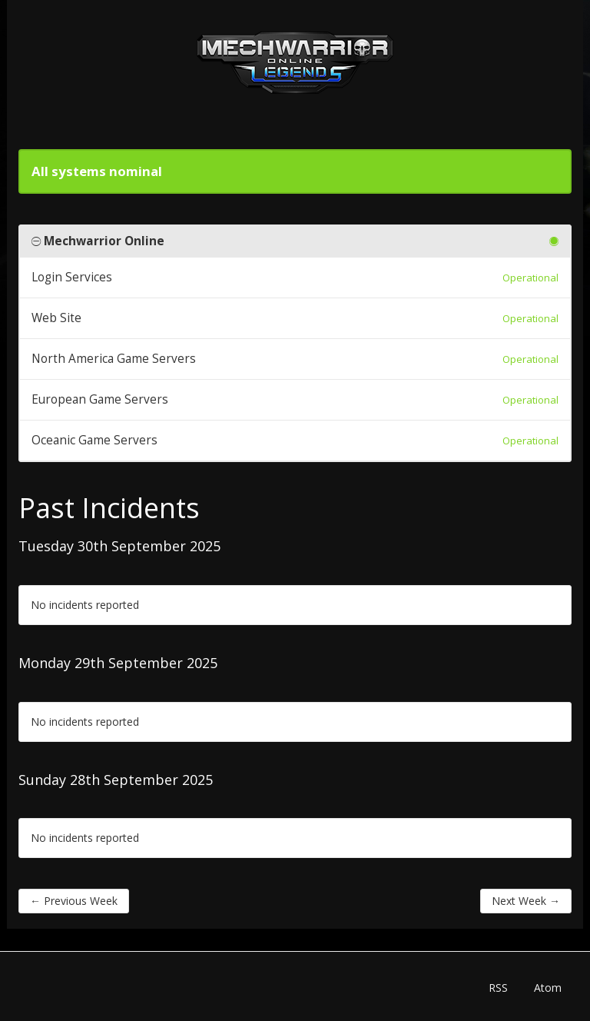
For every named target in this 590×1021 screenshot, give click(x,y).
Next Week (526, 900)
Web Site (56, 318)
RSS (498, 987)
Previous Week (74, 900)
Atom (548, 987)
